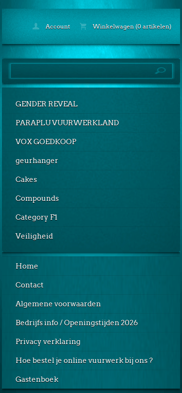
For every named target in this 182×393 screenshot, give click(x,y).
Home (27, 266)
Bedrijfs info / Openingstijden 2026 (77, 322)
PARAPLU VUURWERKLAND (67, 123)
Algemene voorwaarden (58, 304)
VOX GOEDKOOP (46, 141)
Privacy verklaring (48, 341)
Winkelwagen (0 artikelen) (125, 26)
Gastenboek (37, 379)
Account (51, 26)
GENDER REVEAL (47, 104)
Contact (30, 285)
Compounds (37, 198)
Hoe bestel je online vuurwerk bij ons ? (84, 360)
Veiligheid (34, 236)
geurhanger (37, 160)
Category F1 (36, 217)
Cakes (26, 179)
